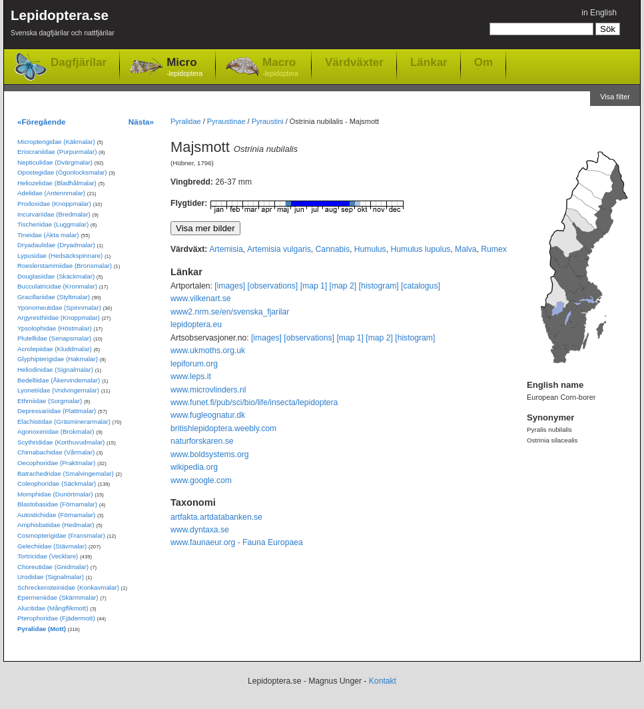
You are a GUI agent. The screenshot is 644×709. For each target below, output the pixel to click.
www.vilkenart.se (200, 298)
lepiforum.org (194, 363)
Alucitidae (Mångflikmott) (52, 608)
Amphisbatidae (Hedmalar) (56, 524)
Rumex (494, 249)
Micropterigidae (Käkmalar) (56, 141)
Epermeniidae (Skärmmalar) (58, 597)
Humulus (370, 249)
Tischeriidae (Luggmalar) (53, 224)
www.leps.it (190, 376)
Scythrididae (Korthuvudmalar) (61, 442)
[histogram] (379, 286)
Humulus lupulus (420, 249)
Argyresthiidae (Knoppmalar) (58, 317)
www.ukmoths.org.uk (207, 350)
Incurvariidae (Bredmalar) (54, 214)
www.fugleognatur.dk (207, 415)
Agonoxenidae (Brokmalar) (56, 431)
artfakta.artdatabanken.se (216, 517)
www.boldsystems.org (209, 454)
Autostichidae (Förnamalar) (56, 514)
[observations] (273, 286)
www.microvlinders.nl (208, 389)
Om (483, 62)
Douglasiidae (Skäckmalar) (56, 276)
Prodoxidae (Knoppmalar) (54, 203)
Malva (465, 249)
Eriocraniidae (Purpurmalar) (57, 151)
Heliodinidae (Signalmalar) (55, 369)
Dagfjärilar (79, 62)
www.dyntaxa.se (199, 529)
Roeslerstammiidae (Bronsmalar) (64, 265)
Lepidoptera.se (63, 25)
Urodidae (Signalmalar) (50, 576)
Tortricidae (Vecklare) (47, 556)
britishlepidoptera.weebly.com (223, 428)
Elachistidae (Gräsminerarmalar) (64, 421)
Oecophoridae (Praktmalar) (56, 462)
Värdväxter (354, 62)
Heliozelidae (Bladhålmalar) (57, 183)
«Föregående (41, 121)
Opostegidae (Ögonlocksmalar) (62, 172)
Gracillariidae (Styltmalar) (53, 297)
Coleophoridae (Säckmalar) (56, 483)
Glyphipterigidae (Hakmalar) (57, 358)
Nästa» (141, 121)
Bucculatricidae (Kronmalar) (57, 286)
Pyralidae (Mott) (41, 628)
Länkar (429, 62)
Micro (184, 67)
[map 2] (343, 286)
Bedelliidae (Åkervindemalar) (58, 380)
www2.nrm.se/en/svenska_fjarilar (229, 312)
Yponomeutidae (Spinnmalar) (59, 307)
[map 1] (314, 286)
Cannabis (333, 249)
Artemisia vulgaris (279, 249)
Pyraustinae (226, 121)
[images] (229, 286)
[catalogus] (420, 286)
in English (599, 12)
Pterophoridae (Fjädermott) (56, 618)
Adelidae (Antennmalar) (51, 193)
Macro (280, 67)
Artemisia (226, 249)
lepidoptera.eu (196, 324)
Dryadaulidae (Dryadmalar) (56, 245)
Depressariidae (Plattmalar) (56, 410)
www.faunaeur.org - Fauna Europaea (236, 542)
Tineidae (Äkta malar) (48, 235)
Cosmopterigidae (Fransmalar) (61, 535)
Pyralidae (185, 121)
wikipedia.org (194, 467)
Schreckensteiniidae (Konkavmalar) (68, 587)
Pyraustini (268, 121)
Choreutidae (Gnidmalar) (53, 566)
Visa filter (615, 97)
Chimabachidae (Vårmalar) (56, 452)
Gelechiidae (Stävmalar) (52, 546)
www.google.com (201, 480)
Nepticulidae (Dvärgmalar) (55, 162)
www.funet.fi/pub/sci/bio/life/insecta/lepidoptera (254, 402)
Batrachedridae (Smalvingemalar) (65, 473)
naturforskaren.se (202, 441)
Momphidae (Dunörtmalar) (55, 494)
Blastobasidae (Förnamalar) (57, 504)
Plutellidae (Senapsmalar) (54, 338)
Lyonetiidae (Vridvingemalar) (58, 390)
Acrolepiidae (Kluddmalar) (54, 349)
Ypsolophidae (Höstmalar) (54, 328)
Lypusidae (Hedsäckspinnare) (60, 255)
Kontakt (382, 681)
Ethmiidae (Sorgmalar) (49, 400)
